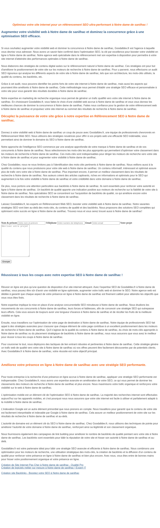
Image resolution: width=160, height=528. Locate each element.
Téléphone (51, 222)
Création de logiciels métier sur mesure (23, 481)
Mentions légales (79, 512)
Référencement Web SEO (15, 489)
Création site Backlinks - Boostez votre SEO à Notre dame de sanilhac (40, 473)
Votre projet (126, 222)
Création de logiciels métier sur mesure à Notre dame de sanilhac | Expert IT (43, 467)
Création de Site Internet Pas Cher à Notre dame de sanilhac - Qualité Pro (42, 465)
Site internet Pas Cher (13, 478)
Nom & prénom (9, 222)
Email (88, 222)
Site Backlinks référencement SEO (20, 486)
